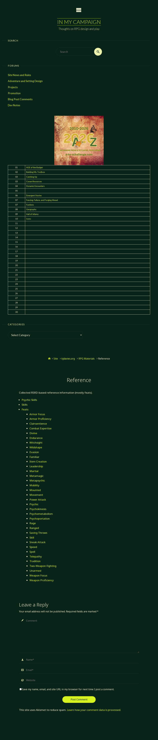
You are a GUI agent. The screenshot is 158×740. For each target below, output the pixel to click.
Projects (13, 87)
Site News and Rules (19, 75)
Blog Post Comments (20, 99)
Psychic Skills (29, 400)
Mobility (34, 485)
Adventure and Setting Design (25, 81)
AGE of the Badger (34, 167)
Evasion (34, 452)
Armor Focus (37, 414)
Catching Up (31, 177)
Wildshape (35, 447)
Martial (33, 471)
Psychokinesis (37, 509)
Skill (31, 537)
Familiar (34, 457)
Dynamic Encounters (35, 186)
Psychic (33, 504)
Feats (25, 409)
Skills (24, 404)
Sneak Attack (37, 542)
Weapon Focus (38, 575)
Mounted (35, 490)
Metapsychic (37, 480)
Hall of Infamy (32, 214)
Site (56, 358)
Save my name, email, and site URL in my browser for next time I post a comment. (67, 689)
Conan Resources (34, 181)
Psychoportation (39, 518)
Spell (32, 551)
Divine (33, 433)
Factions (30, 205)
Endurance (36, 438)
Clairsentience (38, 423)
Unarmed (35, 570)
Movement (36, 495)
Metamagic (36, 476)
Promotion (14, 93)
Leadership (36, 466)
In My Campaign (79, 22)
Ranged (34, 528)
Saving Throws (38, 532)
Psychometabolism (41, 514)
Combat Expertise (40, 428)
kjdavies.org (68, 358)
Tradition (35, 561)
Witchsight (35, 442)
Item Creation (38, 461)
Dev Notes (14, 105)
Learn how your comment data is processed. (94, 710)
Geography (31, 209)
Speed (33, 547)
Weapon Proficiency (41, 580)
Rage (32, 523)
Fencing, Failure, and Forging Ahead (42, 200)
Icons (28, 219)
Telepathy (35, 556)
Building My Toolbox (35, 172)
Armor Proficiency (40, 419)
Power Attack (37, 499)
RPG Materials (87, 358)
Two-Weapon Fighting (42, 566)
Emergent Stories (34, 195)
